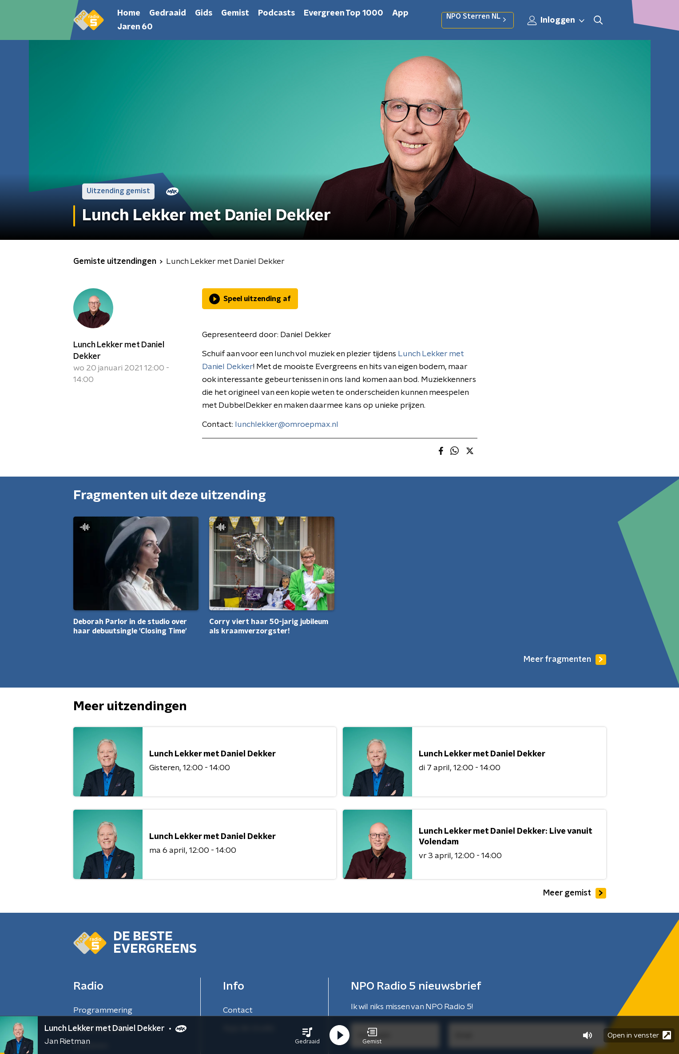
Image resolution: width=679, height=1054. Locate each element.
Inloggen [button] (556, 20)
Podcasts (276, 13)
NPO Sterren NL (477, 20)
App (400, 13)
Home (128, 13)
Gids (203, 13)
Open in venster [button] (639, 1035)
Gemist (235, 13)
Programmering (102, 1010)
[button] (307, 1035)
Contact (238, 1010)
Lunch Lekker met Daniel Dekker (118, 351)
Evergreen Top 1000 (343, 13)
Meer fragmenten (565, 659)
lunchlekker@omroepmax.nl (286, 425)
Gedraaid (167, 13)
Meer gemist (574, 893)
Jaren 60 (135, 27)
